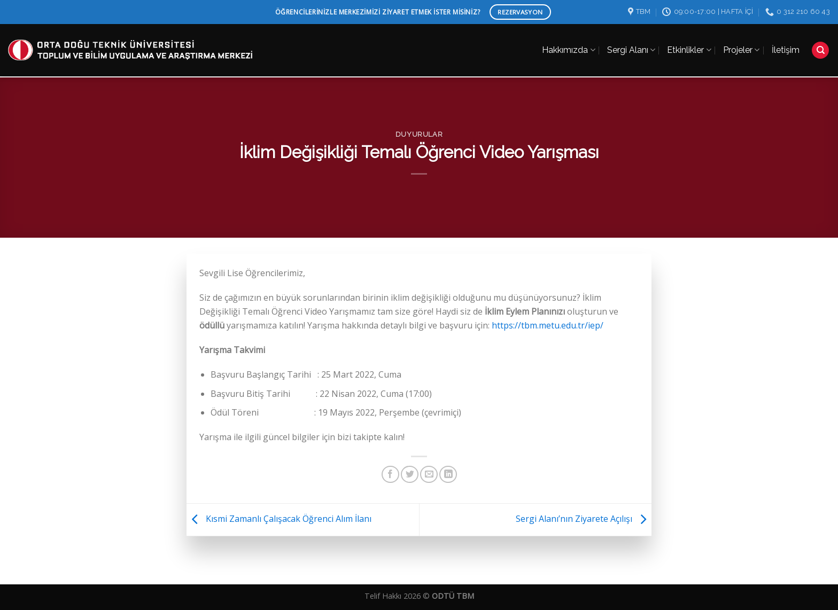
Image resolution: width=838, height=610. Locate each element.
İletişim (786, 44)
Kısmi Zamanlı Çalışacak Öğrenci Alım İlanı (279, 519)
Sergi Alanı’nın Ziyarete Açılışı (583, 519)
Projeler (741, 44)
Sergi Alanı (631, 44)
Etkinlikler (689, 44)
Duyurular (419, 134)
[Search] (820, 44)
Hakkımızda (568, 44)
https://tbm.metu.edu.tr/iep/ (547, 325)
